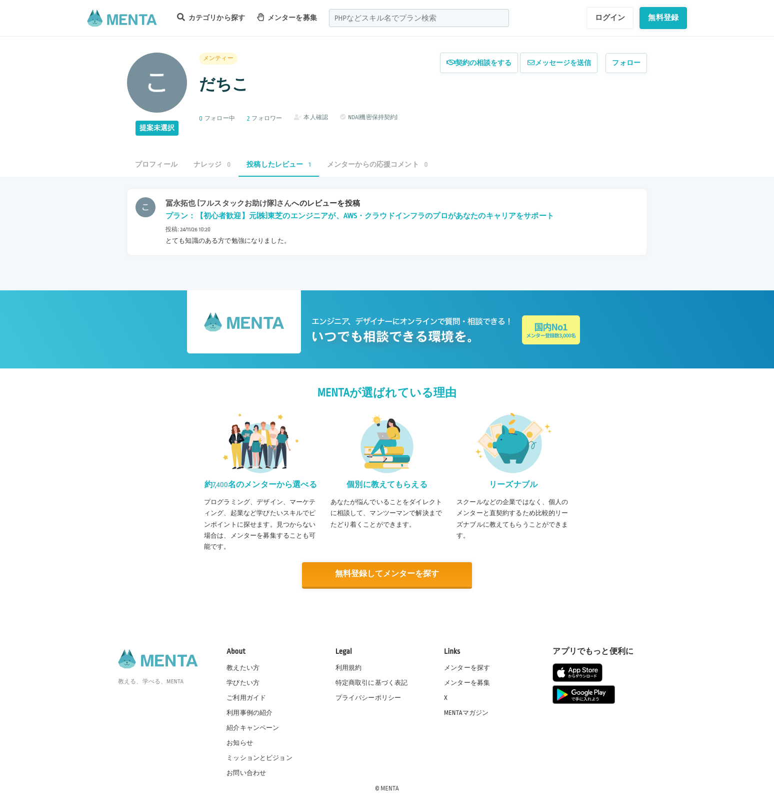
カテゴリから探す (211, 17)
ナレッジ (212, 164)
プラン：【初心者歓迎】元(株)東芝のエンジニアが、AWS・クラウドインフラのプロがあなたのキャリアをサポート (360, 216)
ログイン (610, 18)
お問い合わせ (246, 772)
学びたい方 (243, 681)
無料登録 (663, 18)
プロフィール (156, 164)
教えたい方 (243, 666)
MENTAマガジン (466, 711)
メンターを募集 (287, 17)
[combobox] (419, 18)
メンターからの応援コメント (377, 164)
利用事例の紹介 (249, 711)
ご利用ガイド (246, 696)
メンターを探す (467, 666)
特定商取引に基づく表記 (372, 681)
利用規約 (349, 666)
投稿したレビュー (278, 164)
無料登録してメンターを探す (387, 574)
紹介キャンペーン (252, 727)
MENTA (389, 787)
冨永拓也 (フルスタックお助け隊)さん (229, 203)
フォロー (626, 63)
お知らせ (239, 742)
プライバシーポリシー (369, 696)
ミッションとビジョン (259, 757)
